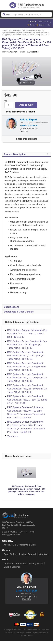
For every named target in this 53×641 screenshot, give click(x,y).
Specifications (11, 307)
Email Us (24, 132)
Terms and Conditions (15, 563)
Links (6, 567)
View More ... (13, 436)
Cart (48, 25)
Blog (33, 545)
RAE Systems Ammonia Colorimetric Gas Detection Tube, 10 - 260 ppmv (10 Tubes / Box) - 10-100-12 (27, 377)
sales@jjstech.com (11, 534)
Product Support (27, 554)
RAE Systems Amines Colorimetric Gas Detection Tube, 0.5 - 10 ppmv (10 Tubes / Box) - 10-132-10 (27, 344)
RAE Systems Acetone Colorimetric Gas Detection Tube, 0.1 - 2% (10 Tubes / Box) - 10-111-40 (27, 333)
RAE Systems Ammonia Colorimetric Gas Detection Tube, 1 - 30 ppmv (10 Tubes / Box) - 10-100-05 (25, 355)
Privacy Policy (36, 563)
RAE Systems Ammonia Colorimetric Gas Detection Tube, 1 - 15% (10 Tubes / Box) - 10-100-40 (27, 399)
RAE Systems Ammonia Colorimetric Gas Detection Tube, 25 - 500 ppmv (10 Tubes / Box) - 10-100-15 (27, 388)
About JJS (9, 545)
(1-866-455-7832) (44, 22)
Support (40, 25)
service (31, 25)
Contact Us (22, 545)
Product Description (26, 154)
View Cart (43, 554)
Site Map (16, 567)
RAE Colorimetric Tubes (31, 31)
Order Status (10, 554)
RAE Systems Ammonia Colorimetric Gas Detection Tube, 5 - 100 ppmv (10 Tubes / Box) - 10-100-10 (26, 366)
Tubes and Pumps (14, 31)
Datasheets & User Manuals (19, 312)
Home (4, 31)
